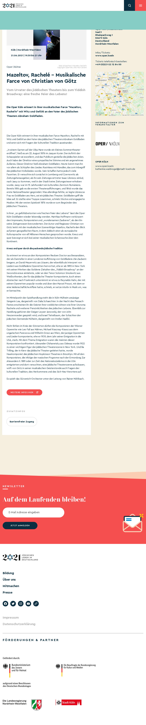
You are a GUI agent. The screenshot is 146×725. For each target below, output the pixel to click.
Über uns (9, 579)
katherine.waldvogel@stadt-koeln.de (115, 169)
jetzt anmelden (20, 525)
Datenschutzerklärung (19, 624)
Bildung (8, 573)
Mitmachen (11, 586)
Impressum (11, 617)
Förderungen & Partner (31, 640)
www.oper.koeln (104, 55)
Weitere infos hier (21, 392)
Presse (7, 592)
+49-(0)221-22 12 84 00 (108, 64)
